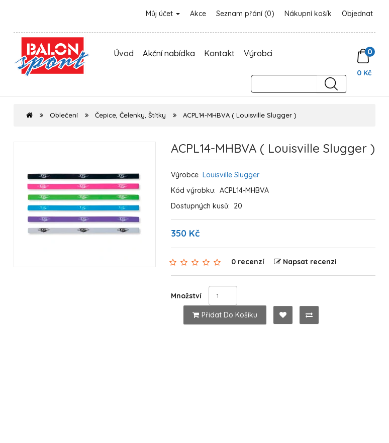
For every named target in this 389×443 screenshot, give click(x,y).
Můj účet (163, 13)
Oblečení (64, 115)
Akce (198, 13)
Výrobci (258, 53)
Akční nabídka (169, 53)
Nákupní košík (308, 13)
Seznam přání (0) (245, 13)
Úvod (124, 53)
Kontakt (219, 53)
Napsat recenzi (305, 261)
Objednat (357, 13)
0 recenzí (247, 261)
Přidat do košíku (224, 314)
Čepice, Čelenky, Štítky (130, 115)
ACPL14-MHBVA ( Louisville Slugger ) (240, 115)
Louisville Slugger (231, 174)
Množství (186, 295)
